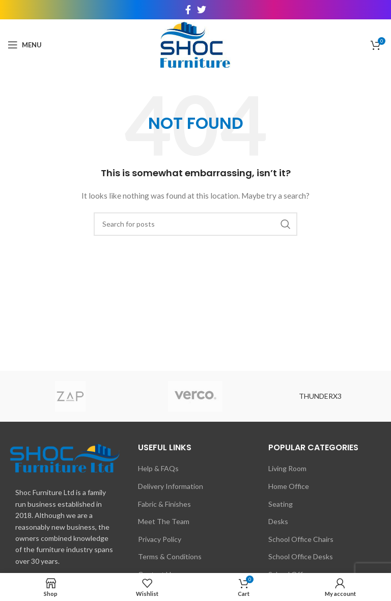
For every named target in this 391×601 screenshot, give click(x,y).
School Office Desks (300, 556)
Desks (278, 521)
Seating (280, 504)
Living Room (287, 468)
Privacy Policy (159, 539)
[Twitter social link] (201, 9)
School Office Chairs (300, 539)
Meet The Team (163, 521)
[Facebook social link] (188, 9)
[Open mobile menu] (25, 45)
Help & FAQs (158, 468)
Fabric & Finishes (164, 504)
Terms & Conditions (170, 556)
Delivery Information (170, 486)
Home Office (288, 486)
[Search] (195, 224)
